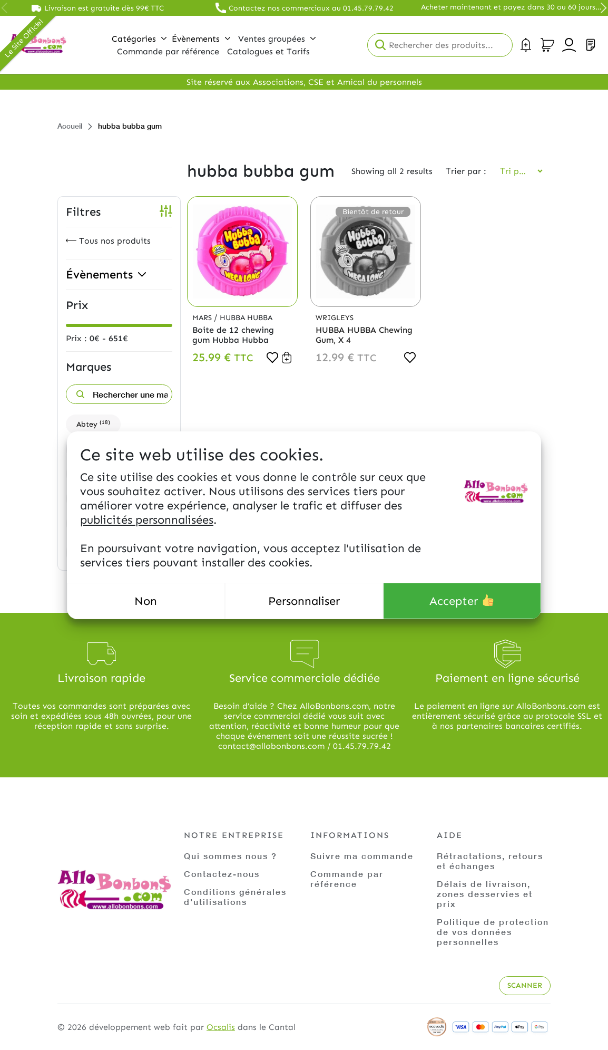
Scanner (524, 985)
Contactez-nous (222, 874)
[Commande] (518, 171)
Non (145, 601)
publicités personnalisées (146, 520)
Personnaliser (304, 601)
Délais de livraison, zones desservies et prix (485, 894)
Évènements (201, 39)
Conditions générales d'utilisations (235, 897)
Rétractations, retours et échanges (490, 861)
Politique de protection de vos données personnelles (493, 932)
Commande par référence (347, 879)
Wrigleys (335, 317)
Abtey (93, 424)
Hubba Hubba (246, 317)
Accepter (461, 601)
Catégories (139, 39)
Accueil (69, 125)
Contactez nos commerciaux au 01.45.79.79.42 (311, 8)
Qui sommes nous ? (230, 856)
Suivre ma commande (362, 856)
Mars (203, 317)
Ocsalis (221, 1027)
